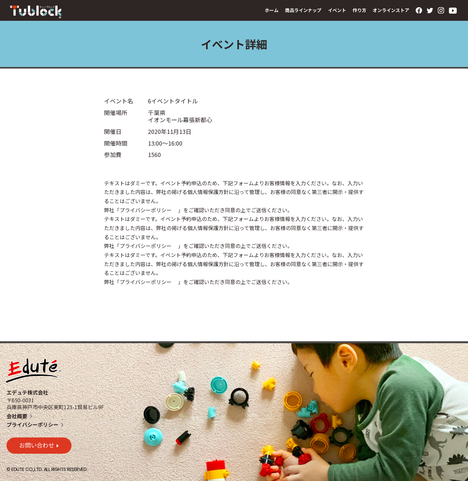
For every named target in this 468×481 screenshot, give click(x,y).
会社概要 (16, 416)
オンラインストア (391, 10)
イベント (337, 10)
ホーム (272, 10)
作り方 (359, 10)
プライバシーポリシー (32, 424)
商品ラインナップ (303, 10)
